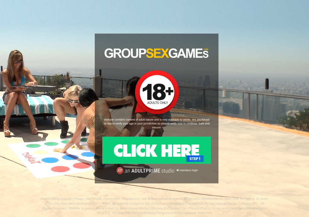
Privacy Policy (199, 208)
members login (187, 170)
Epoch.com (112, 198)
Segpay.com (131, 198)
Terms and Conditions (228, 208)
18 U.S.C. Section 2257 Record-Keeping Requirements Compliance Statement (154, 213)
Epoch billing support (56, 198)
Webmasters (256, 208)
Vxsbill (97, 198)
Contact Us (177, 208)
